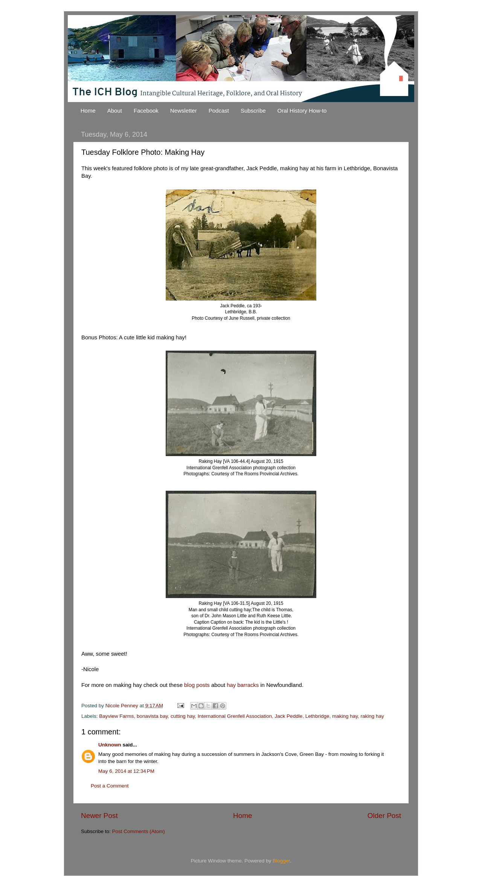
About (114, 110)
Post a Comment (110, 786)
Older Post (384, 816)
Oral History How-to (302, 110)
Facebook (146, 110)
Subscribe (253, 110)
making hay (345, 716)
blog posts (197, 685)
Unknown (109, 745)
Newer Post (99, 816)
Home (88, 110)
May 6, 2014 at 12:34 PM (126, 771)
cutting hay (183, 716)
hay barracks (243, 685)
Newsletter (183, 110)
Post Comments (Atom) (138, 831)
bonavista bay (152, 716)
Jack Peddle (289, 716)
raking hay (372, 716)
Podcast (219, 110)
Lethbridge (317, 716)
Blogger (281, 861)
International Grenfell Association (235, 716)
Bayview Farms (116, 716)
